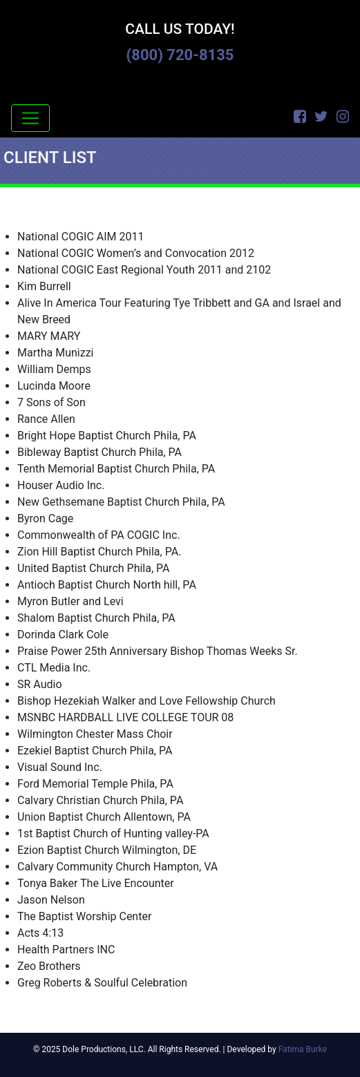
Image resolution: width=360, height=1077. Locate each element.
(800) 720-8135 (180, 55)
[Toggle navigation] (30, 118)
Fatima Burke (302, 1049)
